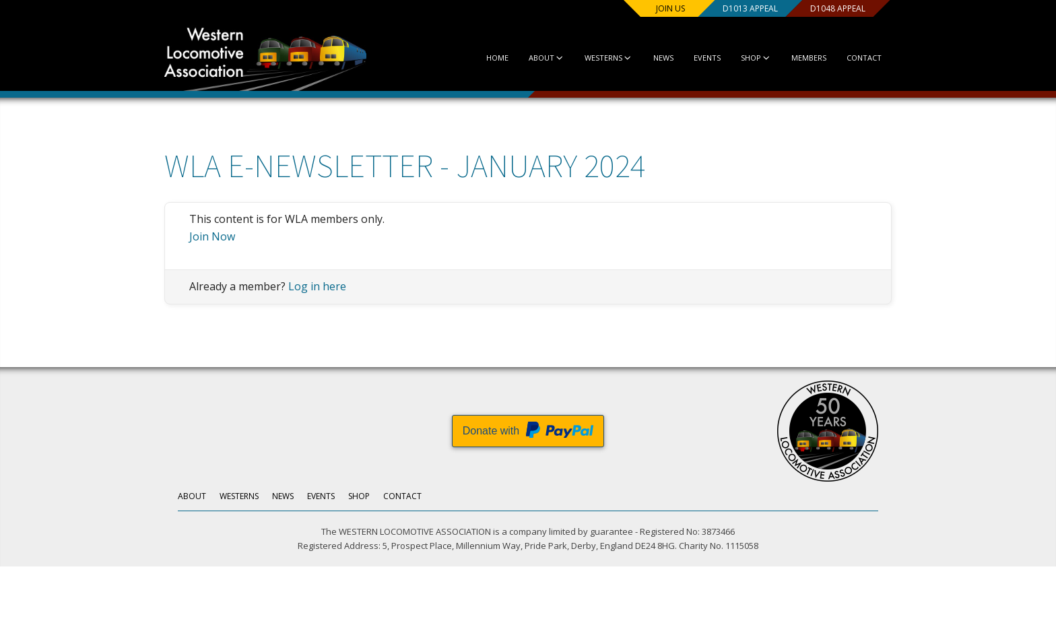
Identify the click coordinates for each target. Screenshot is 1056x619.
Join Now (212, 236)
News (663, 58)
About (546, 58)
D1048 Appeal (837, 8)
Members (808, 58)
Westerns (608, 58)
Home (497, 58)
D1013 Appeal (750, 8)
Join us (670, 8)
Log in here (317, 286)
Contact (864, 58)
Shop (756, 58)
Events (707, 58)
